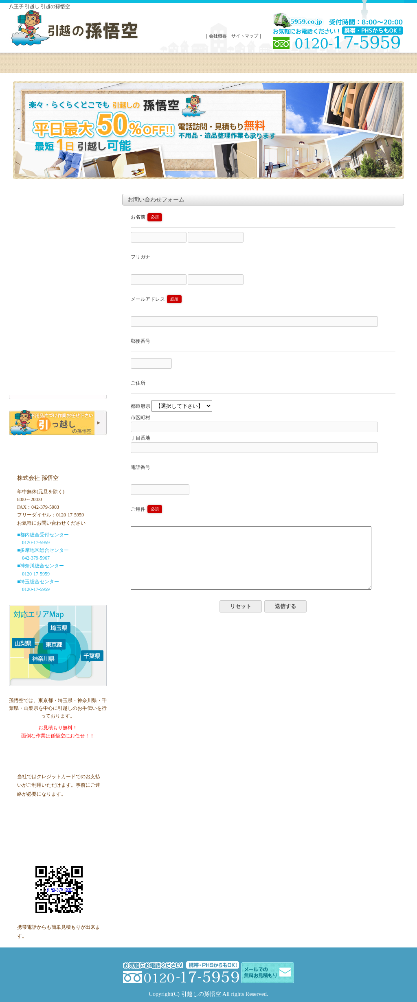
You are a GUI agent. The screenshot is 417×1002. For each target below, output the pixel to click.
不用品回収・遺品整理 (58, 346)
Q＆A (58, 374)
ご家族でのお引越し (58, 332)
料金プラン (90, 67)
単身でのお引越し (58, 319)
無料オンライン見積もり (58, 243)
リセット (240, 618)
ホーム (35, 67)
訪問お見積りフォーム (58, 360)
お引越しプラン (58, 305)
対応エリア (147, 67)
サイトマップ (244, 35)
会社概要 (218, 35)
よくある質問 (262, 67)
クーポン (378, 67)
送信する (285, 618)
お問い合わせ (318, 67)
